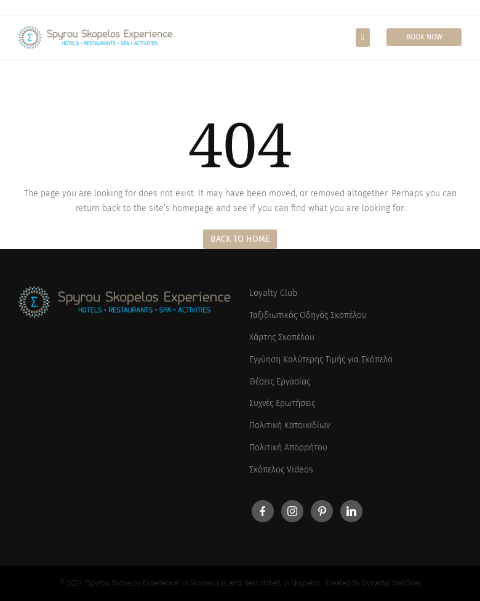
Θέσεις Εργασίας (279, 381)
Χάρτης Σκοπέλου (281, 337)
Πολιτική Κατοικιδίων (289, 425)
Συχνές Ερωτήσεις (282, 403)
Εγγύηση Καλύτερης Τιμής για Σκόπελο (321, 359)
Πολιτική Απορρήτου (288, 447)
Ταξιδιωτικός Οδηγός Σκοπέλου (308, 315)
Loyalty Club (273, 293)
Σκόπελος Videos (281, 469)
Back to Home (240, 239)
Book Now (424, 37)
